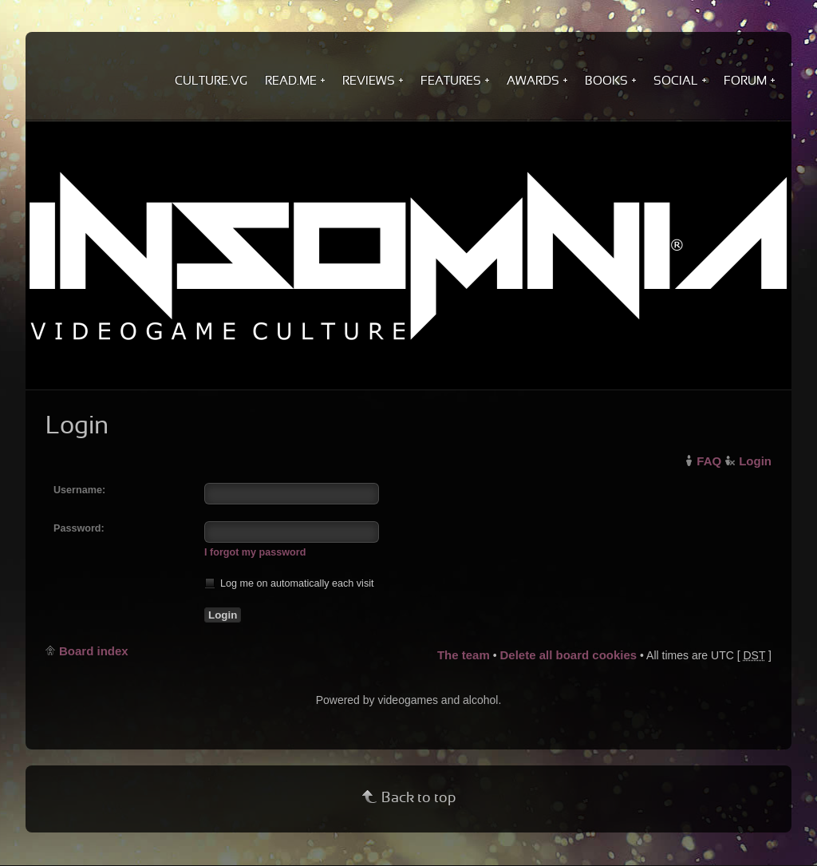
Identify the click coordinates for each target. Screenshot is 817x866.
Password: (79, 528)
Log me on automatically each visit (289, 583)
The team (463, 655)
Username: (79, 490)
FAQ (709, 461)
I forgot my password (255, 552)
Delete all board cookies (568, 655)
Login (755, 461)
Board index (93, 651)
